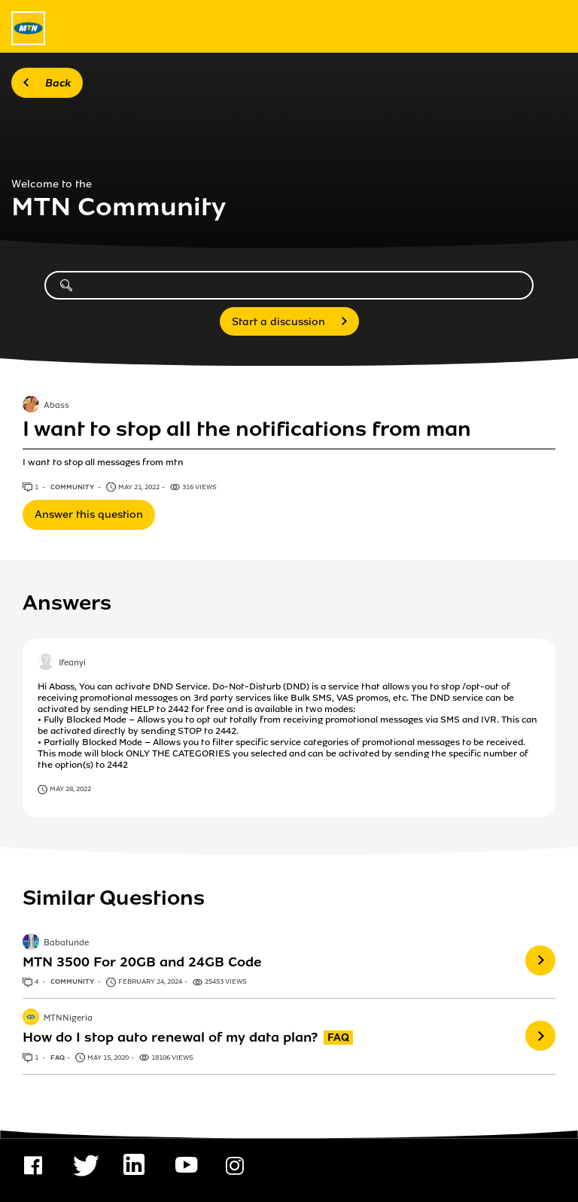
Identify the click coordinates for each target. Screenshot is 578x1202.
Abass (56, 406)
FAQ (57, 1057)
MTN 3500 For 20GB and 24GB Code (142, 962)
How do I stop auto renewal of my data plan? (170, 1037)
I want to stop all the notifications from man (247, 429)
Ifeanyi (72, 664)
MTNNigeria (68, 1019)
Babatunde (66, 943)
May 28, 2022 (70, 788)
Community (73, 486)
